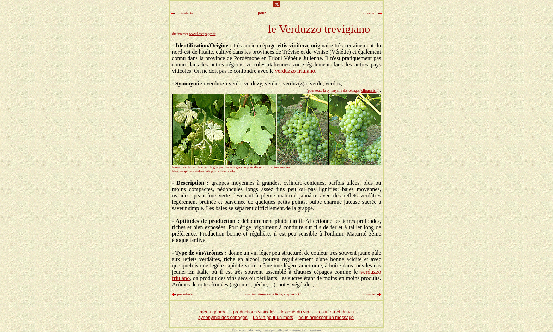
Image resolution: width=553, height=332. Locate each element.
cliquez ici (369, 91)
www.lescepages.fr (202, 34)
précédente (185, 294)
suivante (369, 294)
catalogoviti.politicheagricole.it (215, 171)
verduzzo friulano (295, 71)
